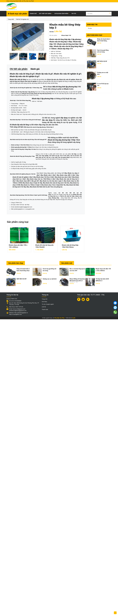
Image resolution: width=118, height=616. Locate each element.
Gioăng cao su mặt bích (50, 575)
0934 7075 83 (20, 501)
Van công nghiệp (60, 379)
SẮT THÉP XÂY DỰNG (45, 13)
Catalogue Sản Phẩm (61, 13)
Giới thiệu (44, 598)
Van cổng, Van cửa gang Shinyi (50, 381)
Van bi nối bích (17, 381)
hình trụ (71, 493)
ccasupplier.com (29, 506)
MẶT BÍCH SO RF (102, 61)
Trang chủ (33, 13)
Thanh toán (45, 606)
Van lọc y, (38, 381)
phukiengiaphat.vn (19, 506)
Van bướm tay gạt (70, 379)
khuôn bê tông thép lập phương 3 (43, 141)
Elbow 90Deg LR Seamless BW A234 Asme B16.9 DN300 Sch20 (77, 577)
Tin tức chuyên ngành (48, 601)
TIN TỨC (73, 13)
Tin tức (90, 28)
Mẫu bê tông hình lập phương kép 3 (32, 137)
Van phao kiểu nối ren (28, 381)
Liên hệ (44, 603)
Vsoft (73, 614)
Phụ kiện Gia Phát (59, 614)
